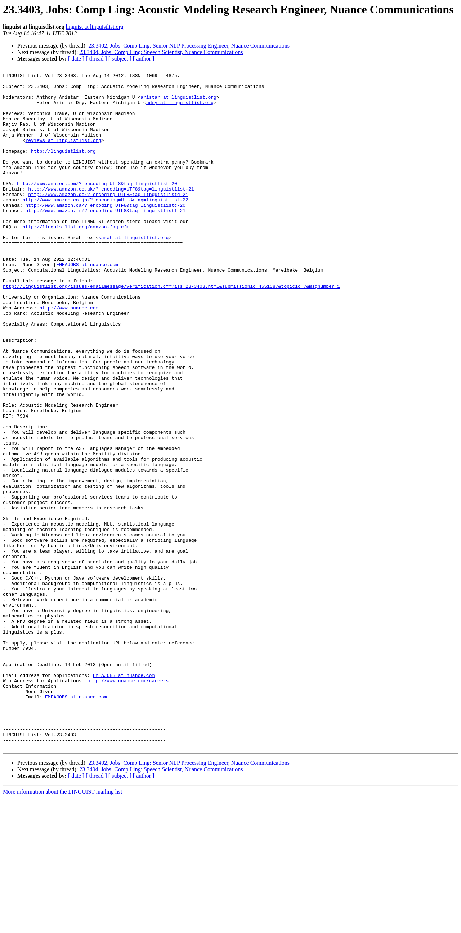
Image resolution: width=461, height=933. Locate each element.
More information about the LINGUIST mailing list (62, 927)
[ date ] (76, 58)
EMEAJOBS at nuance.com (87, 303)
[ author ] (144, 58)
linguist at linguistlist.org (94, 27)
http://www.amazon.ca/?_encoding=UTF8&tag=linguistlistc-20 (105, 232)
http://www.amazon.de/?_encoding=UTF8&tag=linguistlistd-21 (108, 219)
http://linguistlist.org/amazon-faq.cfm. (77, 258)
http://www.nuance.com (68, 355)
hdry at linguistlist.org (180, 109)
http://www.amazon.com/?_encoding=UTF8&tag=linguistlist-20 (97, 206)
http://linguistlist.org (63, 167)
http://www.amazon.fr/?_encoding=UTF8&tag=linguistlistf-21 (105, 238)
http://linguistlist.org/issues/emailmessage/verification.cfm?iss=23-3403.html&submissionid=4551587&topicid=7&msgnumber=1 (171, 329)
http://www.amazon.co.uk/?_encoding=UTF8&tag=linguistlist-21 (111, 212)
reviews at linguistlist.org (63, 154)
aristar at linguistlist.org (178, 102)
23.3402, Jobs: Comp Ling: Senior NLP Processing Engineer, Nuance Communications (189, 46)
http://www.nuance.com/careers (128, 802)
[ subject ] (119, 58)
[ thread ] (96, 58)
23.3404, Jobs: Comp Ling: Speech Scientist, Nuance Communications (161, 52)
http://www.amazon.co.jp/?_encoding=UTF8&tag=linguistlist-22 (105, 225)
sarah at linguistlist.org (133, 271)
